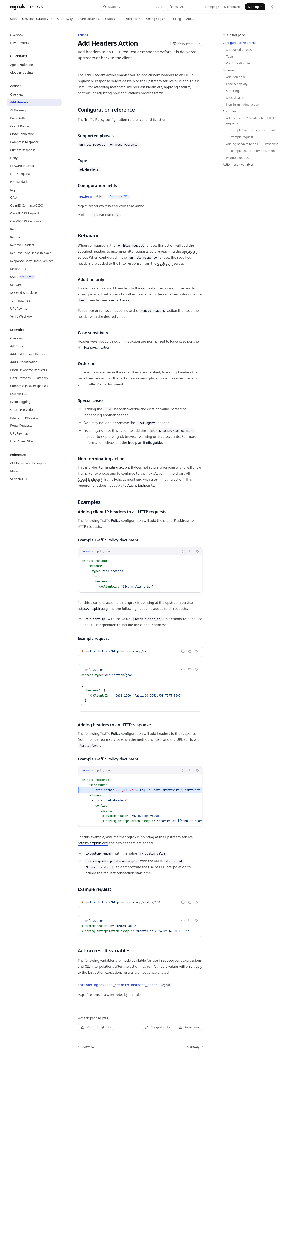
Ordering (232, 91)
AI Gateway (65, 20)
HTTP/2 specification (94, 347)
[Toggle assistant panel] (176, 7)
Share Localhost (89, 20)
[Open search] (132, 7)
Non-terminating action (242, 104)
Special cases (235, 98)
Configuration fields (240, 63)
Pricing (176, 20)
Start (13, 20)
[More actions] (199, 43)
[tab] (87, 551)
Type (229, 56)
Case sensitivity (236, 84)
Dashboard (232, 7)
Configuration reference (239, 43)
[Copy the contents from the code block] (190, 551)
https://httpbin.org (93, 608)
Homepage (211, 7)
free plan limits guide (145, 442)
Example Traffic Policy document (252, 130)
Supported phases (239, 50)
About (190, 20)
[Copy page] (183, 43)
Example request (241, 137)
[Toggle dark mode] (272, 6)
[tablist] (128, 551)
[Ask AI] (197, 551)
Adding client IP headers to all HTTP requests (251, 120)
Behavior (229, 70)
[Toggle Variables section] (34, 479)
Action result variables (238, 164)
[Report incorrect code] (184, 551)
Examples (229, 111)
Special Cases (118, 300)
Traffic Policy (94, 119)
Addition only (235, 77)
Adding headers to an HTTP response (252, 144)
